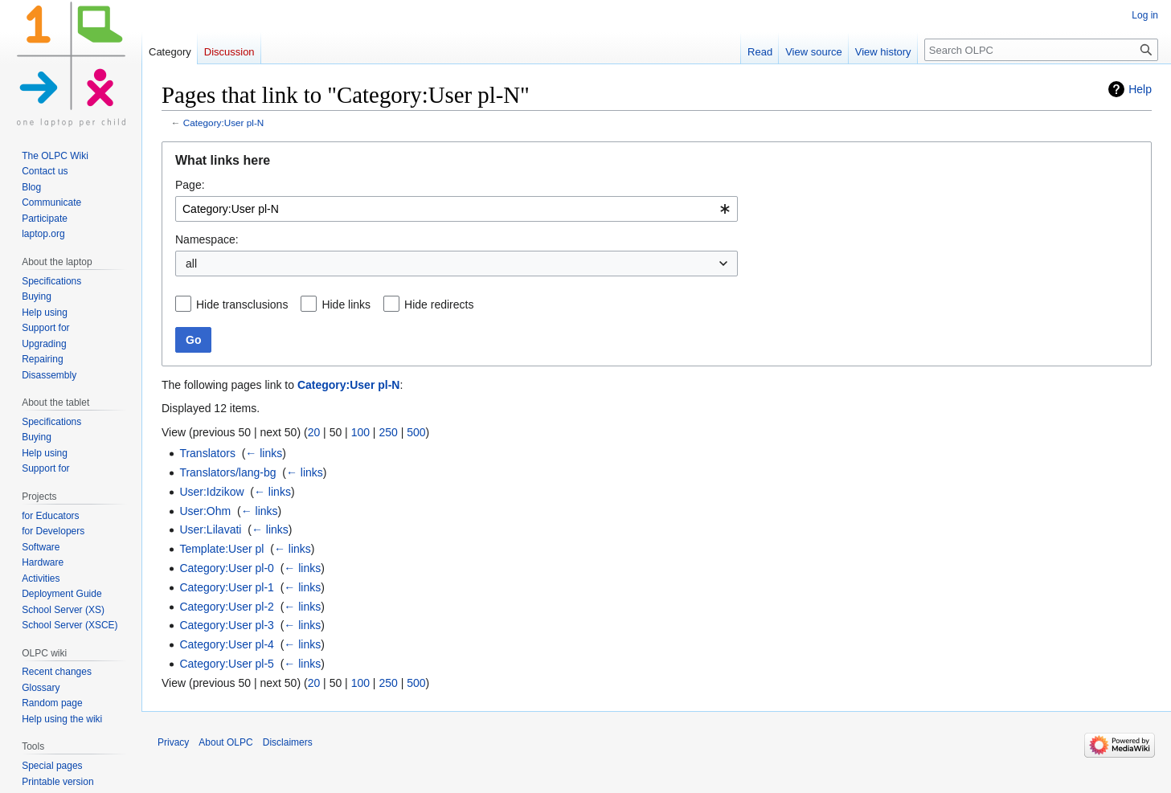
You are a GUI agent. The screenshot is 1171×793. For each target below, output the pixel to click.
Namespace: (207, 239)
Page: (190, 184)
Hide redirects (438, 304)
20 (314, 432)
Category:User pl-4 (226, 644)
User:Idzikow (211, 491)
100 (360, 432)
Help (1140, 89)
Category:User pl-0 (226, 568)
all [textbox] (191, 263)
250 (388, 432)
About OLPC (225, 742)
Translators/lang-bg (227, 472)
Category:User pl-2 (226, 606)
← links (263, 453)
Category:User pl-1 (226, 587)
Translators (207, 453)
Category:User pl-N (223, 122)
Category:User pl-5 (226, 663)
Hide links (346, 304)
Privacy (173, 742)
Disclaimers (288, 742)
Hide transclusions (242, 304)
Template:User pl (221, 548)
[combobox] (456, 209)
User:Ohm (205, 511)
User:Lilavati (210, 529)
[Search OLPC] (1041, 50)
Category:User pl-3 (226, 625)
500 (416, 432)
